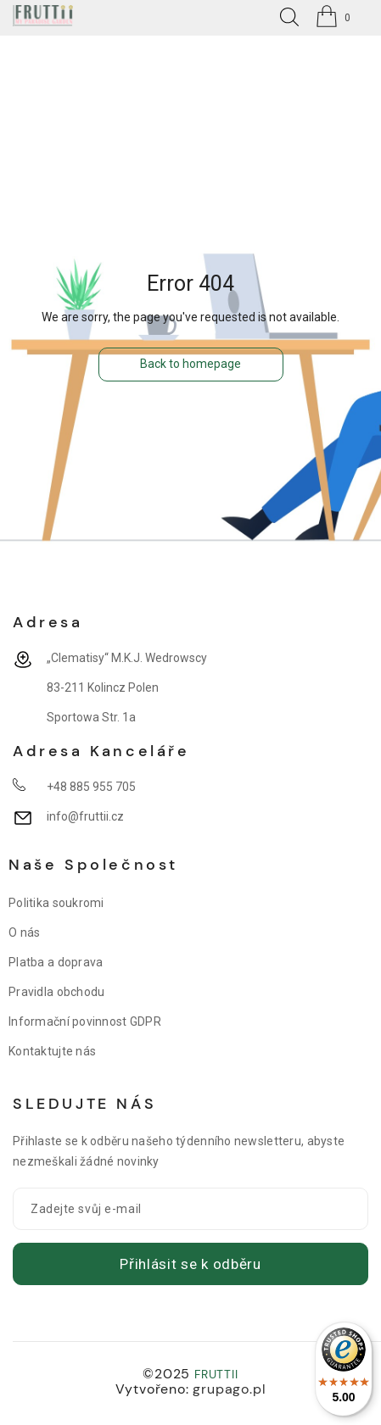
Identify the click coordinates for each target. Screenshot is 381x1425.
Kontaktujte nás (52, 1051)
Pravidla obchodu (56, 992)
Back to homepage (190, 363)
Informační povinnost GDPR (84, 1021)
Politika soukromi (56, 903)
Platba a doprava (55, 962)
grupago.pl (229, 1389)
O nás (24, 932)
